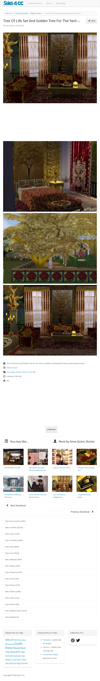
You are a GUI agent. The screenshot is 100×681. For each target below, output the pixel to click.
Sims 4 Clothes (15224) (14, 527)
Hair (23, 655)
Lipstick (17, 655)
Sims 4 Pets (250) (11, 579)
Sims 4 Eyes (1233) (12, 534)
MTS (17, 651)
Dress (8, 648)
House (16, 648)
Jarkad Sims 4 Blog (50, 654)
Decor (19, 659)
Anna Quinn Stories (14, 372)
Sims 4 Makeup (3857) (13, 559)
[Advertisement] (50, 123)
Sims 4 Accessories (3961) (15, 521)
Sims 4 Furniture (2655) (14, 540)
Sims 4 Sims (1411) (12, 598)
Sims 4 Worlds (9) (11, 617)
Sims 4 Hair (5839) (12, 547)
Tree (30, 372)
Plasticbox (47, 640)
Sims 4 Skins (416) (12, 604)
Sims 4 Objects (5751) (13, 572)
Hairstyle (9, 655)
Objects (8, 659)
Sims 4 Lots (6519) (12, 553)
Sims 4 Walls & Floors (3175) (16, 611)
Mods (49, 3)
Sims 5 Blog (60, 3)
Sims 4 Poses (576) (12, 585)
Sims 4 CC (9, 13)
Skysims (46, 647)
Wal (34, 372)
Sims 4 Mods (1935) (12, 566)
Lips (14, 659)
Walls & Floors (36, 13)
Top (23, 651)
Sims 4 (24, 372)
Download (51, 429)
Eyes (24, 659)
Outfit (18, 644)
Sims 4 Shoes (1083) (13, 591)
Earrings (17, 663)
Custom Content (35, 3)
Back (92, 21)
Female (24, 663)
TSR (15, 640)
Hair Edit (9, 663)
